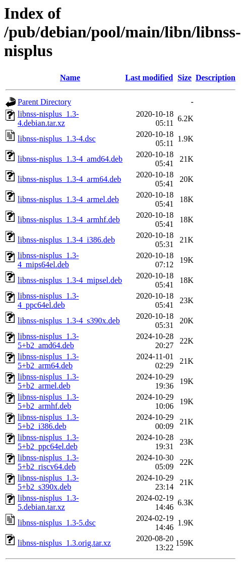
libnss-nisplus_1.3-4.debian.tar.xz (48, 118)
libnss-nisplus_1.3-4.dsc (57, 138)
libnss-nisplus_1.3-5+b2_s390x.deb (48, 482)
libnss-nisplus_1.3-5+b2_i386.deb (48, 421)
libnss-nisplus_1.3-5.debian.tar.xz (48, 502)
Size (184, 77)
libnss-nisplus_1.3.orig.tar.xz (64, 543)
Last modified (149, 77)
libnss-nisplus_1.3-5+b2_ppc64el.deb (48, 442)
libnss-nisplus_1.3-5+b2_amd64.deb (48, 341)
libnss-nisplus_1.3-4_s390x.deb (69, 320)
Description (215, 77)
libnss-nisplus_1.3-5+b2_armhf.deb (48, 401)
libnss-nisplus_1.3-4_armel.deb (68, 199)
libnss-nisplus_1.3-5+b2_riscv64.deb (48, 462)
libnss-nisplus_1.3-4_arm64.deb (69, 179)
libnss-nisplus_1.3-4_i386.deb (66, 239)
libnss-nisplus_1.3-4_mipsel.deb (70, 280)
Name (70, 77)
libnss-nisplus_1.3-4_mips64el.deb (48, 260)
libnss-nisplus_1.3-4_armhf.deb (69, 219)
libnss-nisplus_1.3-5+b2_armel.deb (48, 381)
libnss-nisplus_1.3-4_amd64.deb (70, 159)
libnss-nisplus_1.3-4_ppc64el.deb (48, 300)
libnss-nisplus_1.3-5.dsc (57, 522)
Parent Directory (44, 102)
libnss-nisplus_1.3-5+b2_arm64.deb (48, 361)
